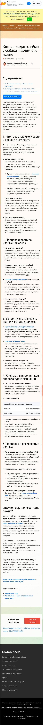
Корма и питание (8, 665)
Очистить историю (32, 620)
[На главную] (3, 4)
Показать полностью (12, 97)
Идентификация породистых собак (19, 327)
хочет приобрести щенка (13, 523)
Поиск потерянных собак (15, 341)
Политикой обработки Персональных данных (20, 14)
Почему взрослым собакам (16, 279)
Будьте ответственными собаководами (19, 579)
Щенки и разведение (10, 690)
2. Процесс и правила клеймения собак (20, 89)
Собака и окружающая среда (13, 682)
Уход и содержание (9, 686)
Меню (36, 3)
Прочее (5, 678)
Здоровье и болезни (9, 661)
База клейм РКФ (11, 593)
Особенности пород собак (12, 669)
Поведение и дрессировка (12, 673)
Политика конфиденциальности (14, 716)
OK (29, 19)
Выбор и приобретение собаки (14, 657)
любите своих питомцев (13, 582)
